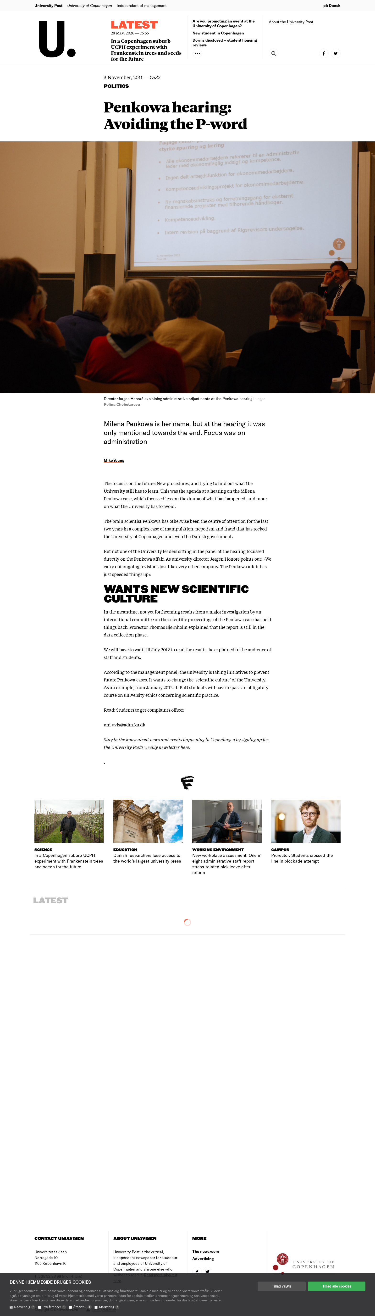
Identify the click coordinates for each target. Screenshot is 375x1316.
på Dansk (332, 5)
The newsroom (205, 1251)
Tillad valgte (281, 1286)
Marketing (109, 1307)
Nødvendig (24, 1307)
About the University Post (291, 21)
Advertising (203, 1258)
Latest (134, 25)
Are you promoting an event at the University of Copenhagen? (224, 23)
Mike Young (114, 460)
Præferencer (54, 1307)
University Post (48, 5)
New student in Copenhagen (218, 33)
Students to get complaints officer (150, 710)
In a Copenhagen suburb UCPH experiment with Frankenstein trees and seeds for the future (146, 49)
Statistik (82, 1307)
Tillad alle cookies (336, 1286)
